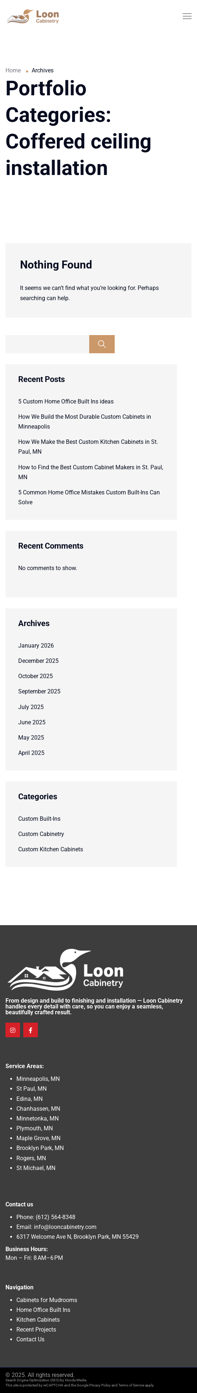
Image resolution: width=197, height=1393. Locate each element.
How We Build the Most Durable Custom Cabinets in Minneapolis (84, 421)
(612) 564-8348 (55, 1217)
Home (13, 70)
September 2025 (39, 691)
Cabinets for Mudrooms (46, 1300)
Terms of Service (131, 1385)
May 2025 (31, 737)
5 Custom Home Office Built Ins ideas (66, 401)
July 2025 (31, 707)
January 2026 (36, 645)
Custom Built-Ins (39, 818)
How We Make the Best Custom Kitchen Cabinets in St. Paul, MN (88, 446)
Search (102, 344)
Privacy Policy (100, 1385)
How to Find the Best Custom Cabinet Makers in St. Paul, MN (90, 472)
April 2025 (31, 752)
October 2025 (35, 676)
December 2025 (38, 660)
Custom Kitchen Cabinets (50, 849)
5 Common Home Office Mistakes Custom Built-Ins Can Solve (89, 497)
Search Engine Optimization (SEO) (32, 1380)
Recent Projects (36, 1329)
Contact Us (30, 1339)
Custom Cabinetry (41, 834)
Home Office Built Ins (43, 1309)
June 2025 (32, 722)
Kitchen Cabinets (38, 1319)
